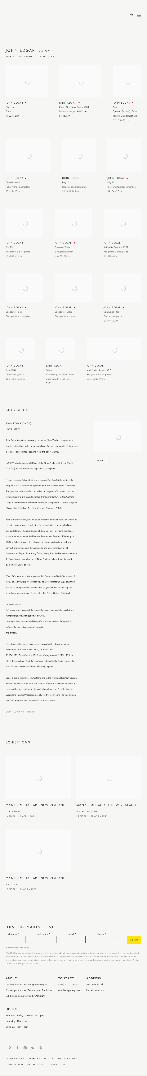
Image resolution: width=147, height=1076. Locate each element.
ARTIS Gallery (31, 15)
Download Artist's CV (23, 712)
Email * (72, 934)
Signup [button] (134, 940)
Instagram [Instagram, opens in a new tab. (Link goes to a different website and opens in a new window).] (25, 1048)
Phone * (101, 934)
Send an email (40, 1048)
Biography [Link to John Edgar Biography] (26, 56)
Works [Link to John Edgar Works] (10, 56)
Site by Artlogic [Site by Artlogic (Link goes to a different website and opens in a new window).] (56, 1064)
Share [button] (100, 460)
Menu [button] (138, 16)
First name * (12, 934)
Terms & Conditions (41, 1058)
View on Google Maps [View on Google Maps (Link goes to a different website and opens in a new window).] (10, 1048)
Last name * (43, 934)
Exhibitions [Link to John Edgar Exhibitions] (46, 56)
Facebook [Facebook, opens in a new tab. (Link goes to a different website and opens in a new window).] (17, 1048)
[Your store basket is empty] (131, 16)
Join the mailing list (33, 1048)
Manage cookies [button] (68, 1058)
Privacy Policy (15, 1058)
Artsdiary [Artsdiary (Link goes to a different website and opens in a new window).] (40, 996)
